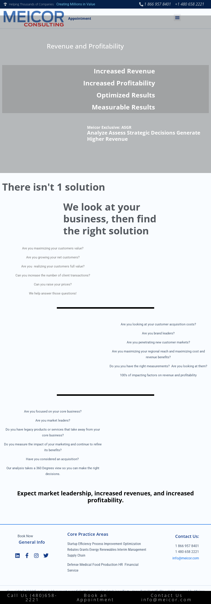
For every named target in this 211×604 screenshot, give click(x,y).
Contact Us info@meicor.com (166, 597)
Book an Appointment (95, 597)
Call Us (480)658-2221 (32, 597)
